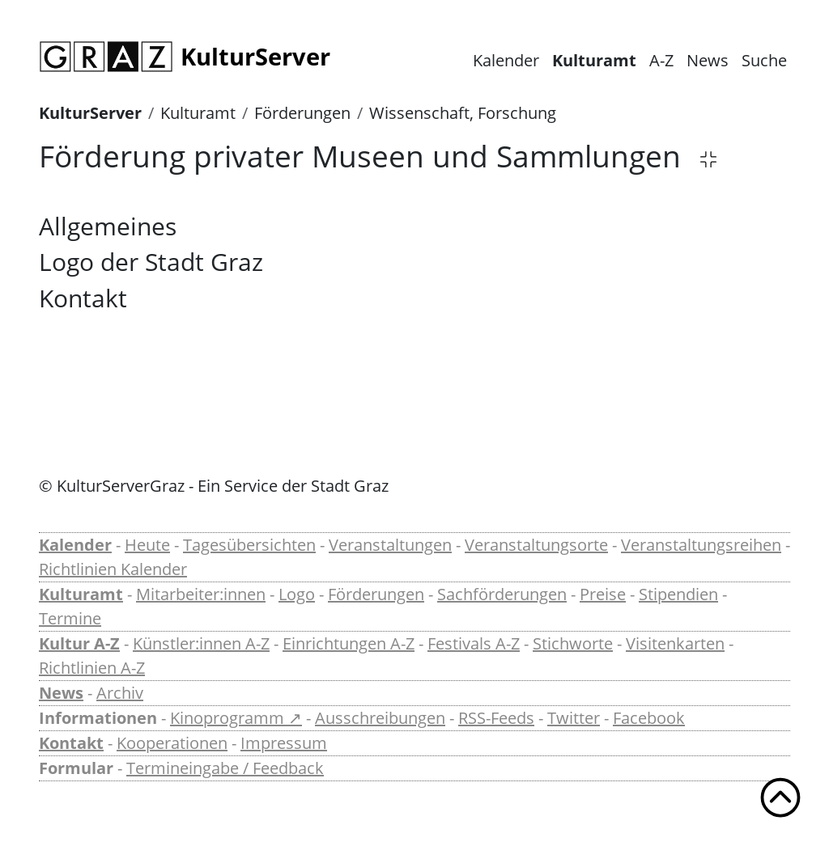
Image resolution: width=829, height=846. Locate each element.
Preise (603, 594)
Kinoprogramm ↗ (236, 718)
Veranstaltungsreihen (701, 545)
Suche (764, 60)
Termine (70, 618)
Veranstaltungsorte (536, 545)
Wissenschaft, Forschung (462, 113)
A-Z (661, 60)
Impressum (283, 743)
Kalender (506, 60)
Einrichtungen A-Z (348, 643)
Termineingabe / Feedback (225, 768)
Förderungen (302, 113)
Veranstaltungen (390, 545)
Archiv (119, 693)
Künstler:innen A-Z (201, 643)
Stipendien (678, 594)
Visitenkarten (675, 643)
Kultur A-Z (79, 643)
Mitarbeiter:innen (201, 594)
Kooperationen (172, 743)
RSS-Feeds (496, 718)
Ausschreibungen (380, 718)
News (708, 60)
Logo (296, 594)
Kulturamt (594, 60)
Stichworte (573, 643)
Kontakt (71, 743)
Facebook (649, 718)
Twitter (573, 718)
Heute (147, 545)
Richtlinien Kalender (113, 569)
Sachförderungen (502, 594)
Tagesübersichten (249, 545)
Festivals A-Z (473, 643)
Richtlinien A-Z (92, 668)
